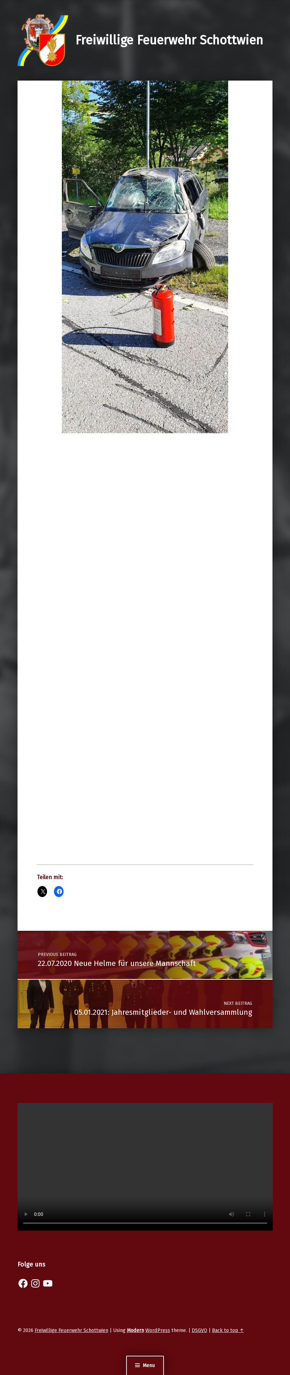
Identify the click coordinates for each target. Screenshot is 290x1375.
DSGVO (199, 1330)
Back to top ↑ (228, 1330)
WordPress (157, 1330)
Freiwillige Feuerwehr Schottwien (169, 40)
